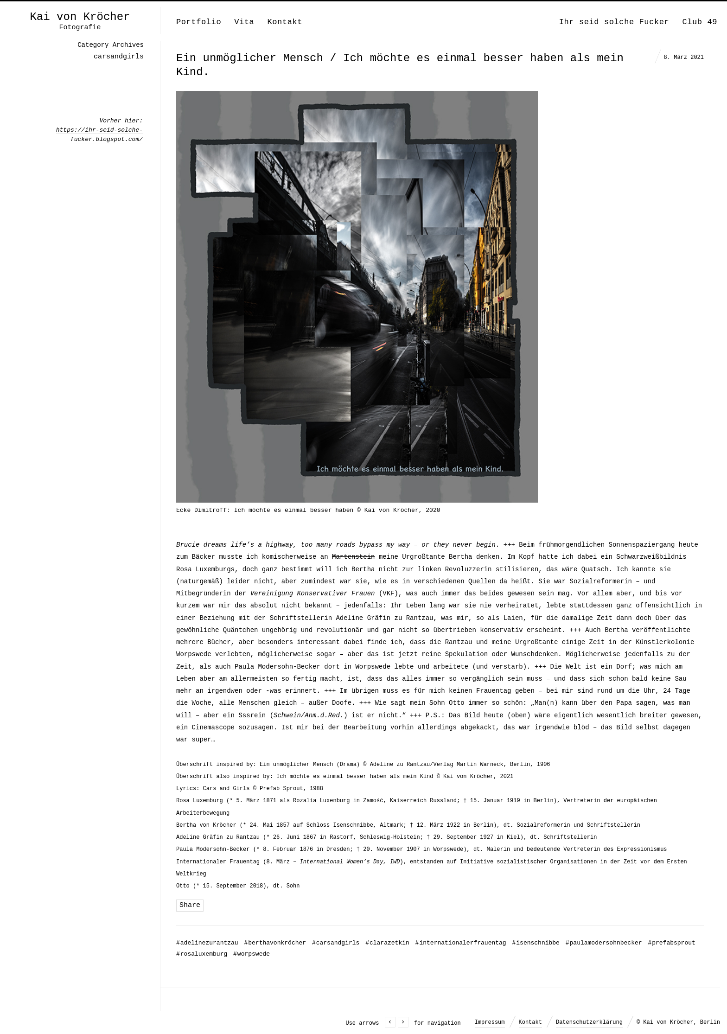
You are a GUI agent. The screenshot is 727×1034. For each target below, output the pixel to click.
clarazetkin (387, 942)
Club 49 (699, 22)
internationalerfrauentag (460, 942)
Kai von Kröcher (80, 17)
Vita (244, 22)
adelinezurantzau (207, 942)
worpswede (251, 954)
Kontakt (284, 22)
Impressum (490, 1022)
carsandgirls (335, 942)
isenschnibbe (535, 942)
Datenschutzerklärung (589, 1022)
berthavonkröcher (275, 942)
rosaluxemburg (201, 954)
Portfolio (198, 22)
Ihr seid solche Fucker (614, 22)
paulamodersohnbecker (604, 942)
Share (189, 905)
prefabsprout (671, 942)
